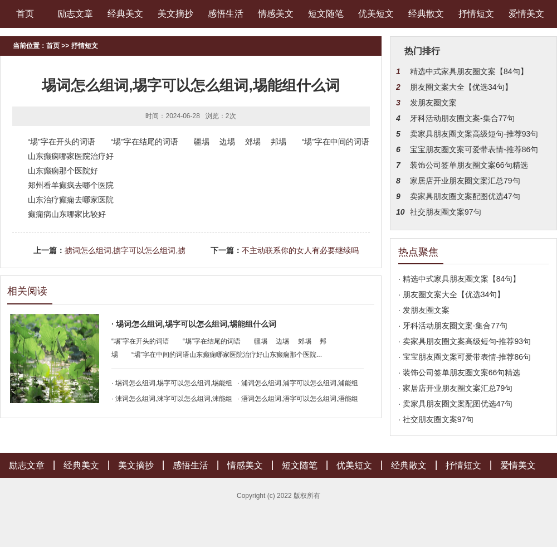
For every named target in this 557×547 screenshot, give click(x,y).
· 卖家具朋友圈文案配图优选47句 (455, 403)
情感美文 (276, 13)
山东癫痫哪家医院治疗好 (71, 156)
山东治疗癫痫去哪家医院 (71, 199)
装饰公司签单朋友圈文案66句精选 (469, 165)
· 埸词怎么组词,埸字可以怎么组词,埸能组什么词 (193, 324)
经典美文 (125, 13)
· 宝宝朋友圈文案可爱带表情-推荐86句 (464, 356)
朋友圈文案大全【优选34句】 (461, 87)
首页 (25, 13)
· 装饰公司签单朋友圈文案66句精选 (459, 372)
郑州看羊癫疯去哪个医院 (71, 185)
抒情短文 (476, 13)
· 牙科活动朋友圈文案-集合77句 (452, 325)
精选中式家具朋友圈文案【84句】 (469, 71)
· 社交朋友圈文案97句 (435, 419)
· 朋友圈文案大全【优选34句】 (451, 294)
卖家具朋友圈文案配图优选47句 (465, 196)
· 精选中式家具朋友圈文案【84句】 (459, 278)
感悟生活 (225, 13)
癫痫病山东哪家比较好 (67, 214)
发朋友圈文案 (433, 102)
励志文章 (75, 13)
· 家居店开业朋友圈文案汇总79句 (455, 388)
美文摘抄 (175, 13)
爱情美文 (526, 13)
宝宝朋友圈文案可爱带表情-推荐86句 (474, 149)
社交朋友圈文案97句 (445, 211)
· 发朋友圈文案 (423, 310)
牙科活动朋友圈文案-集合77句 (462, 118)
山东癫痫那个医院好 (63, 170)
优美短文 (376, 13)
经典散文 (426, 13)
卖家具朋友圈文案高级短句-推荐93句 (474, 133)
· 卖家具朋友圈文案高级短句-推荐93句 (464, 341)
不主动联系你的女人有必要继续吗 (300, 250)
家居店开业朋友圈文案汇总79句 (465, 180)
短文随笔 (326, 13)
